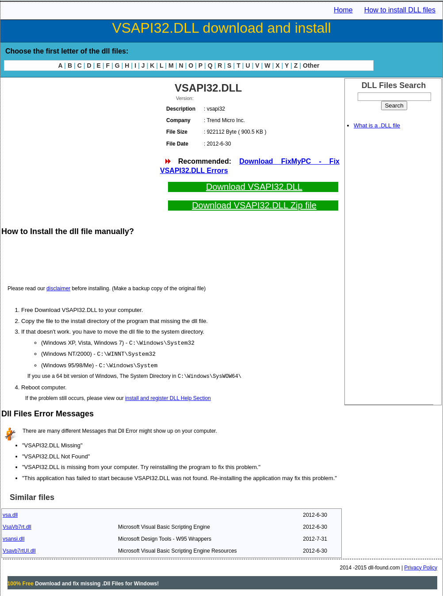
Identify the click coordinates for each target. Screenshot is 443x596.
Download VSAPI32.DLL (254, 187)
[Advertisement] (80, 142)
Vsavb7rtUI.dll (19, 549)
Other (311, 65)
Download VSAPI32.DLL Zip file (254, 205)
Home (343, 10)
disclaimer (58, 288)
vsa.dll (10, 514)
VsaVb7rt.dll (17, 526)
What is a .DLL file (377, 125)
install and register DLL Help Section (168, 397)
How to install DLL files (399, 10)
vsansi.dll (13, 537)
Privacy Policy (420, 566)
